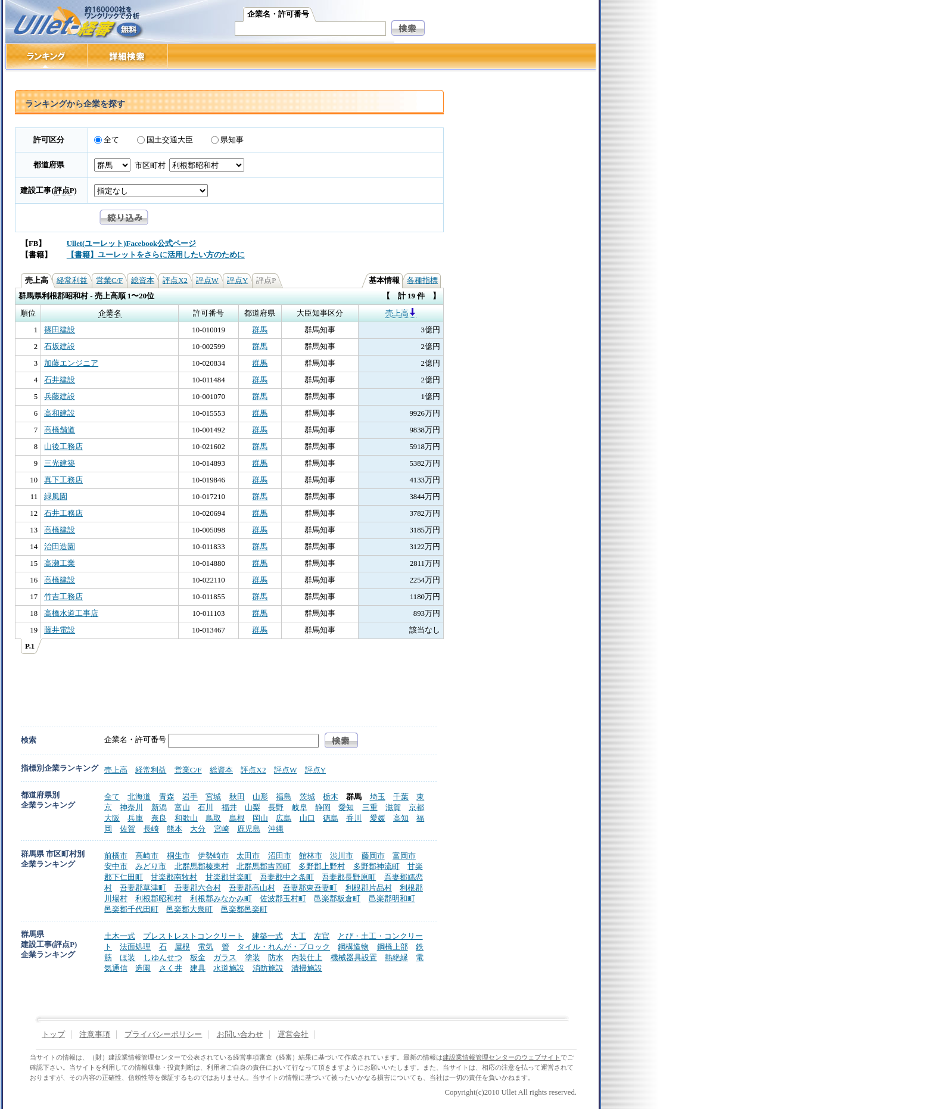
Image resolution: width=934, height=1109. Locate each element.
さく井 (170, 968)
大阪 (112, 818)
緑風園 (55, 497)
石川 (205, 807)
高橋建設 (59, 530)
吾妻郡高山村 (252, 887)
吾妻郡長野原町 (349, 877)
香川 (354, 818)
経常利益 (72, 280)
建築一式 (267, 936)
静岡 (323, 807)
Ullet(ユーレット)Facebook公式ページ (131, 243)
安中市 (115, 866)
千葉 (401, 796)
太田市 (248, 855)
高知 (401, 818)
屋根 (182, 946)
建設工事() (48, 190)
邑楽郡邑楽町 (244, 909)
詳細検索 (128, 56)
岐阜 (299, 807)
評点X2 (175, 280)
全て (111, 140)
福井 (229, 807)
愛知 (346, 807)
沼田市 (279, 855)
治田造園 (59, 547)
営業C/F (109, 280)
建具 (198, 968)
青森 (167, 796)
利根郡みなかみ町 (221, 898)
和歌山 (186, 818)
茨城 (307, 796)
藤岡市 (373, 855)
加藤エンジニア (71, 363)
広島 (283, 818)
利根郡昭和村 (158, 898)
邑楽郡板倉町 (337, 898)
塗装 (252, 957)
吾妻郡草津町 (143, 887)
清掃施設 (306, 968)
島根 (237, 818)
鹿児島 (248, 828)
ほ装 (127, 957)
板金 (198, 957)
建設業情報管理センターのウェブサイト (502, 1057)
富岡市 (404, 855)
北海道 (139, 796)
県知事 (232, 140)
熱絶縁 (396, 957)
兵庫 (135, 818)
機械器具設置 (354, 957)
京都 (416, 807)
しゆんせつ (163, 957)
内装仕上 (306, 957)
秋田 (237, 796)
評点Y (237, 280)
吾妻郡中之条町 (287, 877)
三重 (370, 807)
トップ (53, 1034)
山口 (307, 818)
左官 (321, 936)
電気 (205, 946)
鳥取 (213, 818)
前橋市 (115, 855)
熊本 (174, 828)
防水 (276, 957)
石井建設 (59, 380)
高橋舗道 (59, 430)
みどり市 (150, 866)
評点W (207, 280)
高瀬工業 (59, 563)
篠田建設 (59, 330)
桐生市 (178, 855)
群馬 (259, 330)
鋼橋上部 (392, 946)
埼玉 (377, 796)
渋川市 (341, 855)
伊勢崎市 (213, 855)
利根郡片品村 (368, 887)
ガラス (224, 957)
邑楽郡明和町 (392, 898)
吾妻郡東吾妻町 (310, 887)
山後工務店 (63, 447)
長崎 (151, 828)
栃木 (330, 796)
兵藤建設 (59, 396)
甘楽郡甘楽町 (229, 877)
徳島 (330, 818)
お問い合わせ (240, 1034)
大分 (198, 828)
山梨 (252, 807)
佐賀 (127, 828)
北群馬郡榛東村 (202, 866)
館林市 (310, 855)
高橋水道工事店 (71, 613)
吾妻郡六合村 (198, 887)
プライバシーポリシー (163, 1034)
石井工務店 (63, 513)
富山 (182, 807)
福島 (283, 796)
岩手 (190, 796)
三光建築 (59, 463)
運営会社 (293, 1034)
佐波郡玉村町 (283, 898)
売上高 (400, 313)
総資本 (142, 280)
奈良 (159, 818)
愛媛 (377, 818)
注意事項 (94, 1034)
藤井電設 (59, 630)
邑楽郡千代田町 (131, 909)
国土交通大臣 (170, 140)
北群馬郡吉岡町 (263, 866)
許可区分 (48, 140)
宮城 (213, 796)
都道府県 (48, 165)
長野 (276, 807)
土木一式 (119, 936)
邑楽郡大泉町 (189, 909)
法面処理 (135, 946)
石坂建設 (59, 346)
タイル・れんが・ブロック (283, 946)
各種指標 (422, 280)
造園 (143, 968)
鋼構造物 (353, 946)
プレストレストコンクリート (193, 936)
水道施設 (228, 968)
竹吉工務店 (63, 597)
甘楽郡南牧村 (174, 877)
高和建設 (59, 413)
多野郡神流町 (376, 866)
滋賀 (393, 807)
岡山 (260, 818)
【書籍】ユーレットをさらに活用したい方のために (156, 255)
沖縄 (276, 828)
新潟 (159, 807)
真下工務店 (63, 480)
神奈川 (131, 807)
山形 (260, 796)
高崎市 (146, 855)
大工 (298, 936)
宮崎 (221, 828)
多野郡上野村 (321, 866)
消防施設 (268, 968)
